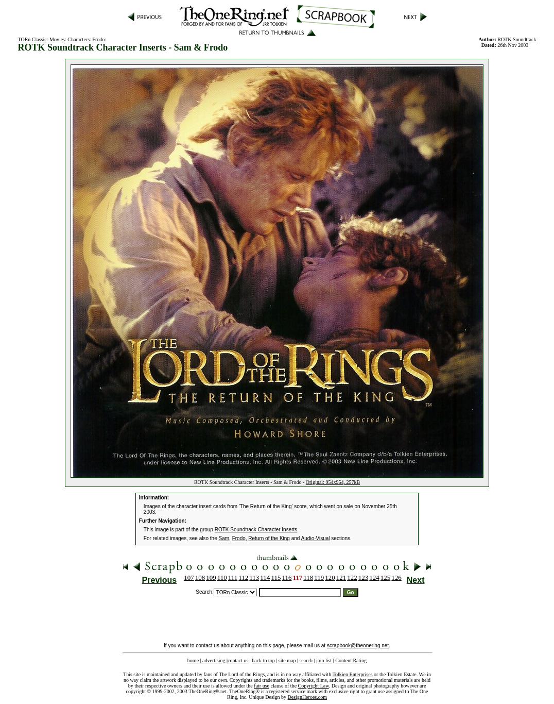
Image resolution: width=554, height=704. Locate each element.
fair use (261, 686)
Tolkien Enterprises (353, 674)
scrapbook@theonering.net (358, 645)
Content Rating (351, 660)
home (193, 660)
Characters (78, 39)
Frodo (98, 39)
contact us (238, 660)
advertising (213, 660)
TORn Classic (32, 39)
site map (287, 660)
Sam (224, 538)
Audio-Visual (315, 538)
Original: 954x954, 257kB (333, 482)
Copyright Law (313, 686)
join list (324, 660)
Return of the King (269, 538)
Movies (57, 39)
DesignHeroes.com (307, 697)
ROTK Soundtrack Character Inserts (256, 529)
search (306, 660)
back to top (263, 660)
